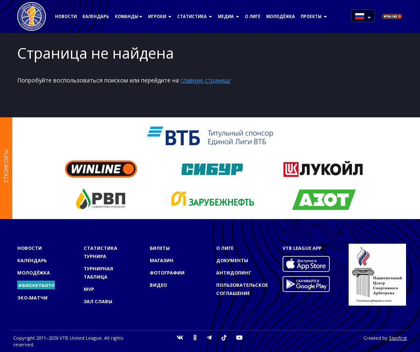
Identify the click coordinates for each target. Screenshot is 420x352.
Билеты (160, 248)
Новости (66, 16)
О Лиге (252, 16)
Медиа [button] (228, 16)
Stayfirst (398, 338)
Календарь (95, 16)
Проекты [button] (314, 16)
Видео (158, 285)
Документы (232, 260)
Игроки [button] (159, 16)
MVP (89, 289)
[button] (363, 16)
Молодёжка (280, 16)
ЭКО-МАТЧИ (32, 298)
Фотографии (167, 273)
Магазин (161, 260)
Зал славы (98, 301)
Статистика (194, 16)
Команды (128, 16)
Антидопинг (233, 273)
